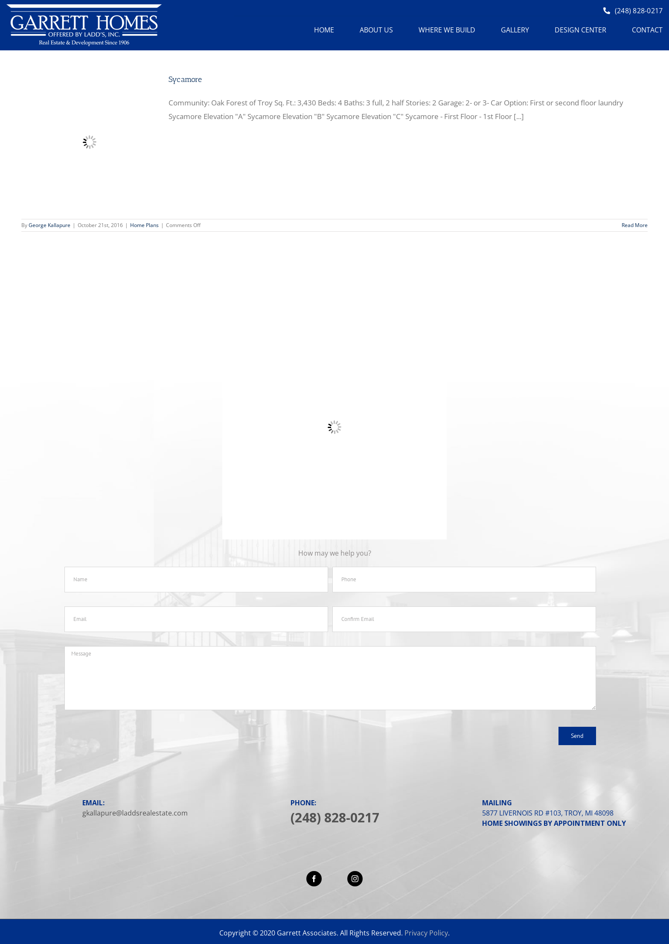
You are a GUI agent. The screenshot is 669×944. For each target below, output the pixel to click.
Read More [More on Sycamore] (635, 225)
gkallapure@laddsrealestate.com (135, 813)
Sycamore (185, 79)
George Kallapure (49, 225)
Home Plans (144, 225)
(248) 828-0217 (335, 817)
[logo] (84, 7)
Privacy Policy (426, 933)
